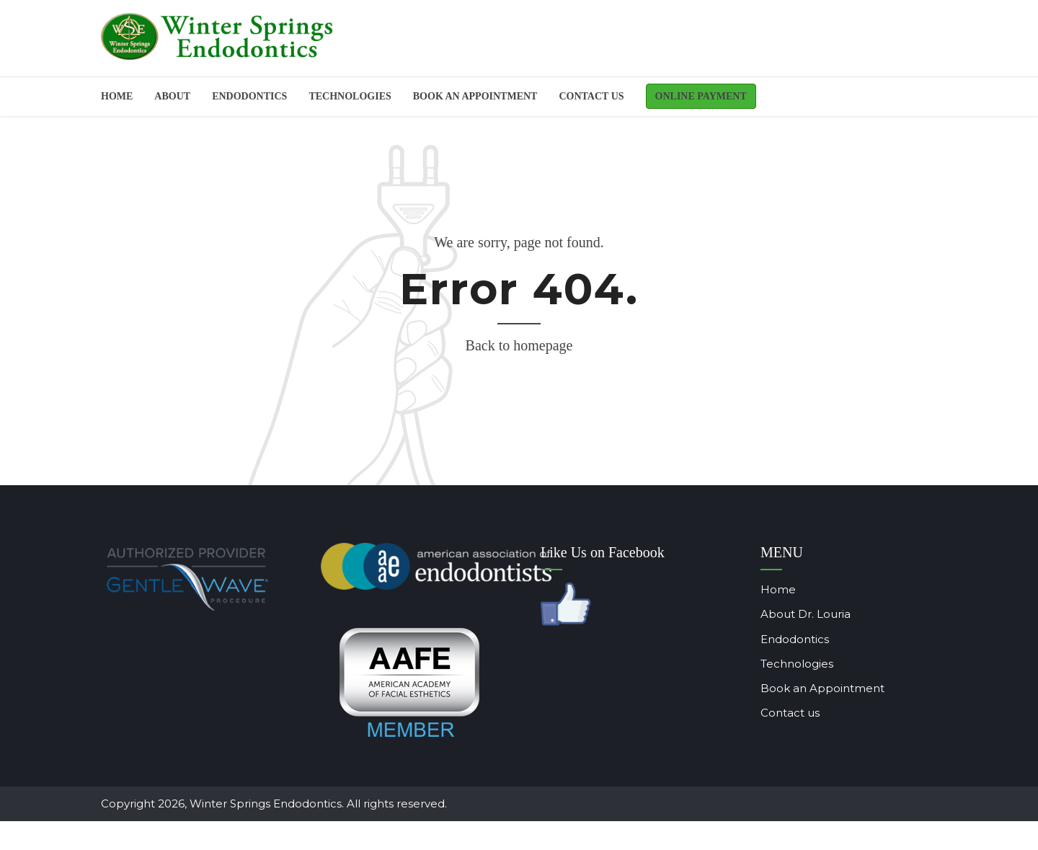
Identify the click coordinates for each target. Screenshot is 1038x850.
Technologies (350, 96)
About (172, 96)
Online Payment (701, 96)
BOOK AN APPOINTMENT (475, 96)
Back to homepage (519, 345)
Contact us (591, 96)
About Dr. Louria (784, 614)
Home (117, 96)
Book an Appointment (801, 688)
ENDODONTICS (249, 96)
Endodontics (773, 639)
